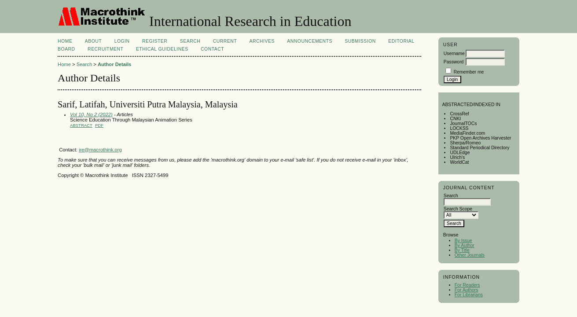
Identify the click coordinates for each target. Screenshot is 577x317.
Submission (360, 41)
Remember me (469, 72)
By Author (464, 245)
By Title (462, 250)
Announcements (309, 41)
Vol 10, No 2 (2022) (91, 114)
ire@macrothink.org (100, 149)
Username (454, 53)
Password (454, 61)
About (93, 41)
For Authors (466, 290)
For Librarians (469, 294)
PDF (99, 125)
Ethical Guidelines (162, 49)
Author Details (114, 64)
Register (154, 41)
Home (65, 41)
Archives (262, 41)
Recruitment (105, 49)
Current (225, 41)
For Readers (467, 285)
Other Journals (470, 255)
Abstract (81, 125)
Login (122, 41)
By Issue (463, 240)
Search (190, 41)
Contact (212, 49)
